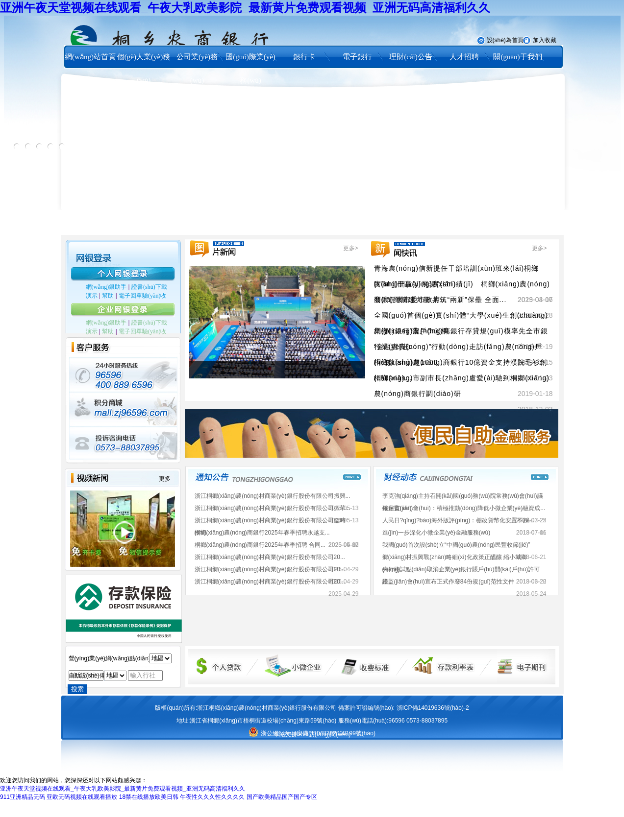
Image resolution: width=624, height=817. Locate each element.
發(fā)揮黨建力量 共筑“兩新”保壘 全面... (440, 299)
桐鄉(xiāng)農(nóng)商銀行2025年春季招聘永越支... (262, 532)
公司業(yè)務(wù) (197, 68)
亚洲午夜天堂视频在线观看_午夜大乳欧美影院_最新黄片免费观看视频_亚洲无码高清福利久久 (245, 7)
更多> (350, 248)
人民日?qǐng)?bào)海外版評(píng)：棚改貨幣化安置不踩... (458, 520)
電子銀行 (357, 57)
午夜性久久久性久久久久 (212, 797)
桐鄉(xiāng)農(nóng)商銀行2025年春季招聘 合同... (260, 544)
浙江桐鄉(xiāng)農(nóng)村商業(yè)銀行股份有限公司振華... (272, 508)
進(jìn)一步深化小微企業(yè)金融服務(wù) (436, 532)
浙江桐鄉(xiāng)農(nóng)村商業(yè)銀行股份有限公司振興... (272, 495)
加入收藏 (544, 40)
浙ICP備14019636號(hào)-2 (433, 707)
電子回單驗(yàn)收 (142, 295)
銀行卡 (304, 57)
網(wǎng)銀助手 (106, 286)
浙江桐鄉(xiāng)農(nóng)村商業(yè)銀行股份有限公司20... (270, 557)
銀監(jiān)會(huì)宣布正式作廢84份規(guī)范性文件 (448, 581)
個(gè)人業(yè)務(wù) (143, 68)
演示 (92, 295)
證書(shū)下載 (149, 286)
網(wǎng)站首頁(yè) (90, 68)
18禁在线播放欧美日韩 (148, 797)
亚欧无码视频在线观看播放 (82, 797)
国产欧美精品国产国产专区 (282, 797)
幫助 (108, 295)
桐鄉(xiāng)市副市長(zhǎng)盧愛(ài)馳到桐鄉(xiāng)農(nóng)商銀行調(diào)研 (462, 385)
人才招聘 (464, 57)
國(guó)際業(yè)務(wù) (250, 68)
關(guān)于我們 (517, 57)
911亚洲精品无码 (22, 797)
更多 (165, 478)
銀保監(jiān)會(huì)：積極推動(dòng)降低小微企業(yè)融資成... (464, 508)
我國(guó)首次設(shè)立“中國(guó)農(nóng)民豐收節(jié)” (456, 544)
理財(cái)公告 (410, 57)
